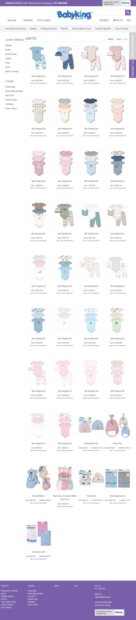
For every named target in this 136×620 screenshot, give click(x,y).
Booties (8, 50)
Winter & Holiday (11, 71)
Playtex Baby (10, 87)
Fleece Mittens (38, 496)
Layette (8, 58)
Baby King (12, 20)
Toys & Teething (6, 607)
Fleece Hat (117, 443)
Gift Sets (4, 599)
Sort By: (111, 39)
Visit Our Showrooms (103, 602)
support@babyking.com (103, 597)
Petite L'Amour (11, 108)
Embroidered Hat (91, 443)
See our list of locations (103, 605)
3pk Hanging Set (65, 76)
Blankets (8, 45)
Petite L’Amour (43, 20)
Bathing (3, 593)
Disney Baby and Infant (14, 91)
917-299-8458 (100, 589)
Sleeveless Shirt (38, 552)
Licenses (104, 20)
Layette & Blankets (7, 605)
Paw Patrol (9, 95)
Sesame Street (11, 100)
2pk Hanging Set (38, 76)
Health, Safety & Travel (8, 602)
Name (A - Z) (120, 39)
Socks (7, 67)
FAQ (129, 20)
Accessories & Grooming (9, 591)
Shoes (7, 63)
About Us (118, 20)
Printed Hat (91, 496)
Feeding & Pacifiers (7, 596)
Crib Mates (28, 20)
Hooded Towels (11, 54)
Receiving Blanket (117, 496)
